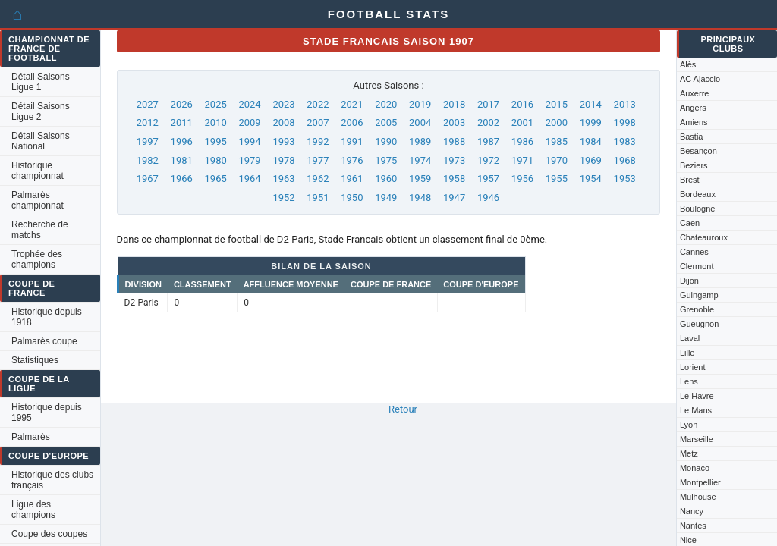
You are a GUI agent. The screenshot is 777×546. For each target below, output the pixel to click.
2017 (488, 104)
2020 (386, 104)
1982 (148, 160)
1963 (283, 178)
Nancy (691, 511)
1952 (283, 197)
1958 (454, 178)
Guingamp (699, 295)
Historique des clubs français (52, 480)
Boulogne (698, 208)
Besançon (698, 150)
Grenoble (697, 309)
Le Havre (697, 395)
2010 (216, 122)
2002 (488, 122)
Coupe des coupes (49, 534)
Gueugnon (699, 323)
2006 (352, 122)
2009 (249, 122)
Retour (402, 409)
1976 (352, 160)
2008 (283, 122)
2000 (557, 122)
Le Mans (696, 410)
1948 (420, 197)
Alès (688, 64)
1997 (148, 141)
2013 (625, 104)
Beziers (694, 165)
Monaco (694, 467)
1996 (182, 141)
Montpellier (700, 482)
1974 (420, 160)
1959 (420, 178)
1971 (522, 160)
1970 (557, 160)
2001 (522, 122)
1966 (182, 178)
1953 (625, 178)
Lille (687, 352)
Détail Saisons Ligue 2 (40, 111)
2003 (454, 122)
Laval (690, 338)
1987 (488, 141)
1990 (386, 141)
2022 (318, 104)
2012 (148, 122)
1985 (557, 141)
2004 (420, 122)
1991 (352, 141)
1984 (591, 141)
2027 (148, 104)
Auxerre (694, 93)
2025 (216, 104)
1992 (318, 141)
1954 (591, 178)
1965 (216, 178)
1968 (625, 160)
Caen (690, 223)
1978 (283, 160)
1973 (454, 160)
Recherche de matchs (39, 229)
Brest (690, 179)
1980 (216, 160)
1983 (625, 141)
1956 (522, 178)
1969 (591, 160)
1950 (352, 197)
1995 (216, 141)
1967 (148, 178)
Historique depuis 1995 (46, 412)
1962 (318, 178)
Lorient (693, 367)
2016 (522, 104)
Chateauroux (704, 237)
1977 (318, 160)
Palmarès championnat (37, 200)
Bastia (691, 136)
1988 (454, 141)
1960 (386, 178)
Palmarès (30, 436)
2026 (182, 104)
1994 (249, 141)
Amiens (694, 122)
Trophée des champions (36, 259)
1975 (386, 160)
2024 (249, 104)
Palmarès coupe (44, 341)
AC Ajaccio (700, 78)
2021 (352, 104)
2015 (557, 104)
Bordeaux (698, 194)
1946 (488, 197)
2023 (283, 104)
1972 (488, 160)
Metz (689, 453)
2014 (591, 104)
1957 (488, 178)
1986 (522, 141)
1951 (318, 197)
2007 (318, 122)
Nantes (693, 525)
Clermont (697, 266)
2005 (386, 122)
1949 (386, 197)
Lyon (688, 424)
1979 (249, 160)
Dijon (689, 280)
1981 (182, 160)
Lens (689, 381)
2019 (420, 104)
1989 (420, 141)
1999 (591, 122)
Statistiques (34, 360)
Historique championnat (37, 170)
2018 (454, 104)
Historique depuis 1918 (46, 317)
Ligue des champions (33, 509)
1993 (283, 141)
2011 (182, 122)
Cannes (694, 251)
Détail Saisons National (40, 141)
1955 (557, 178)
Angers (693, 107)
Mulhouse (698, 496)
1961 (352, 178)
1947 (454, 197)
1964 (249, 178)
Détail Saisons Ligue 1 (40, 82)
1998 (625, 122)
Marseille (696, 439)
